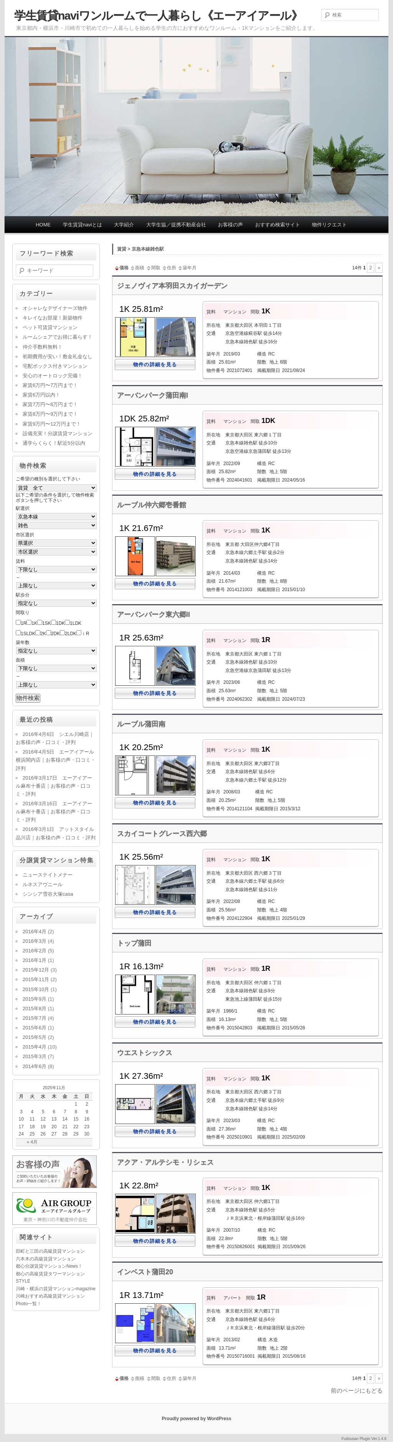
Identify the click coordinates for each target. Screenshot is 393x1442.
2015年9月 (34, 999)
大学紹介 (124, 225)
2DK (55, 633)
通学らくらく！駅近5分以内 (54, 443)
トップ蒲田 (134, 943)
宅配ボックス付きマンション (55, 366)
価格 (121, 267)
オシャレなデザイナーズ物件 (55, 308)
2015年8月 (34, 1008)
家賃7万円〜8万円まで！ (50, 404)
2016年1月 (34, 960)
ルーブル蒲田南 (141, 724)
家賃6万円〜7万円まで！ (50, 385)
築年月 (186, 267)
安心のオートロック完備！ (53, 376)
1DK (60, 623)
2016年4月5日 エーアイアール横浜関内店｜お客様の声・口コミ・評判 (56, 760)
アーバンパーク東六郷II (153, 614)
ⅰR (85, 633)
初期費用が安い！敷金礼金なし (57, 356)
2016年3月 (34, 941)
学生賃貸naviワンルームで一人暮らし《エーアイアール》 (158, 15)
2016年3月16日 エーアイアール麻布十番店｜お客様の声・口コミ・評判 (54, 812)
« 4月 (32, 1142)
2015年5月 (34, 1037)
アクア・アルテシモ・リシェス (165, 1162)
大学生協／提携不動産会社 (176, 225)
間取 (153, 267)
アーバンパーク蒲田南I (152, 395)
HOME (43, 225)
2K (43, 633)
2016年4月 (34, 931)
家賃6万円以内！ (41, 395)
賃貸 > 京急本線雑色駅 (140, 249)
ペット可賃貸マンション (50, 327)
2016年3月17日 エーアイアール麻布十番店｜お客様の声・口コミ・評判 (54, 786)
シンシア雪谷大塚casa (48, 894)
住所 (169, 267)
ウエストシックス (144, 1053)
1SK (46, 623)
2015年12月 (36, 970)
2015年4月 (34, 1047)
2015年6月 (34, 1028)
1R (23, 623)
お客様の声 (230, 225)
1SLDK (28, 633)
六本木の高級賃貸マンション (46, 1259)
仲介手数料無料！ (43, 347)
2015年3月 (34, 1056)
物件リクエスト (329, 225)
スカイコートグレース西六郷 (162, 833)
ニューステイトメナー (48, 875)
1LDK (75, 623)
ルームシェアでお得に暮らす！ (57, 337)
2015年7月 (34, 1018)
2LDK (70, 633)
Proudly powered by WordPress (196, 1418)
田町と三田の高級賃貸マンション (50, 1251)
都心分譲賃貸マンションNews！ (49, 1266)
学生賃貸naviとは (82, 225)
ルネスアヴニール (43, 884)
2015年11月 (36, 979)
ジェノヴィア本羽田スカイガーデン (172, 286)
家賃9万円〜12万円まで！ (52, 424)
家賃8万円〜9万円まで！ (50, 414)
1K (34, 623)
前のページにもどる (357, 1390)
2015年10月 (36, 989)
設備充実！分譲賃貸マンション (57, 433)
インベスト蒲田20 (145, 1272)
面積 (137, 267)
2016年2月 (34, 951)
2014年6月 (34, 1066)
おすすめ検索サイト (277, 225)
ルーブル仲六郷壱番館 (151, 505)
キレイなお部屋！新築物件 (53, 318)
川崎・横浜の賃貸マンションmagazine (56, 1288)
